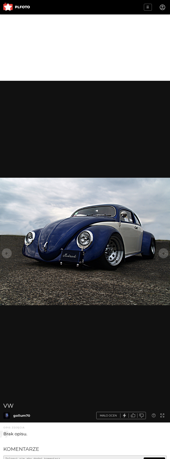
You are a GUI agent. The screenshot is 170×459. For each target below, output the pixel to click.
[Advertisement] (85, 48)
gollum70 (21, 415)
